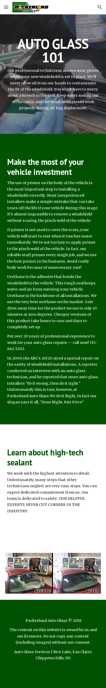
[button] (6, 7)
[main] (53, 74)
